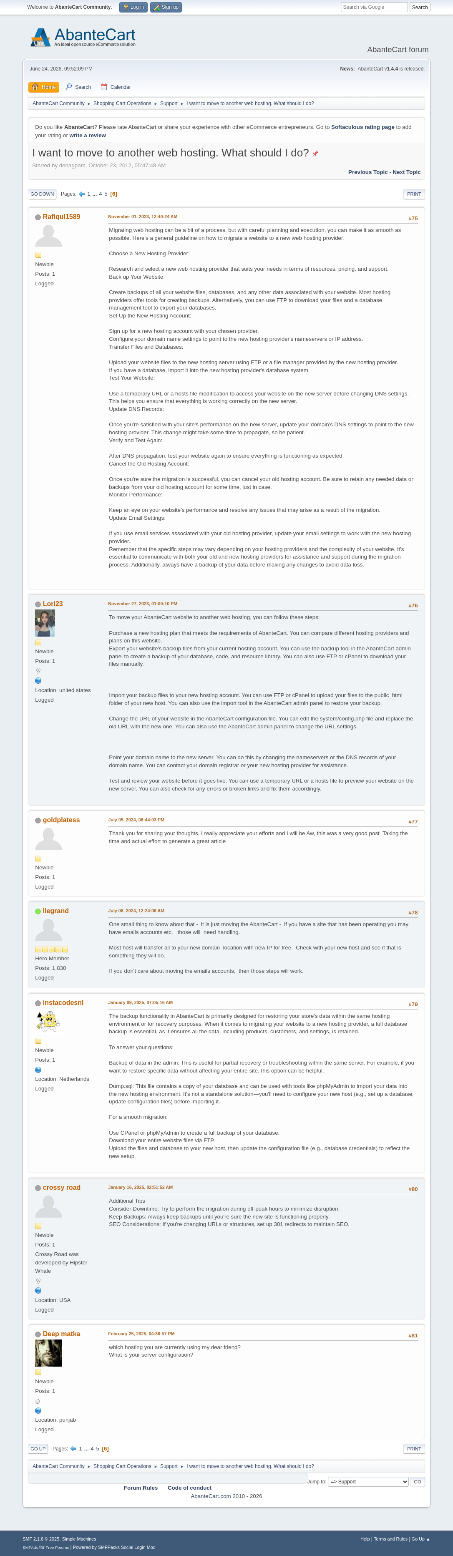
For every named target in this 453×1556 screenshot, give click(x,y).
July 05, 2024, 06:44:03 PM (136, 819)
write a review (88, 135)
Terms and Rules (391, 1538)
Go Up (37, 1448)
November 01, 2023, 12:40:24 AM (142, 216)
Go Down (42, 193)
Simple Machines (79, 1538)
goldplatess (61, 819)
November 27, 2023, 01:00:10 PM (142, 603)
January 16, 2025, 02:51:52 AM (140, 1187)
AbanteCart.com (211, 1496)
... (95, 194)
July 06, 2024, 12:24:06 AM (136, 910)
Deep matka (62, 1333)
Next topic (407, 172)
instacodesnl (63, 1002)
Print (414, 193)
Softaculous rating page (363, 127)
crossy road (62, 1187)
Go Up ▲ (421, 1538)
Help (365, 1538)
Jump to (316, 1481)
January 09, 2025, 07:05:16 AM (140, 1002)
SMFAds (30, 1547)
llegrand (56, 910)
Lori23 (53, 603)
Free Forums (57, 1547)
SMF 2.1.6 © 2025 (41, 1538)
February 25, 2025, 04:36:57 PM (141, 1333)
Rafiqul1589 (62, 216)
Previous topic (368, 172)
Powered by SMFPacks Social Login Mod (114, 1547)
